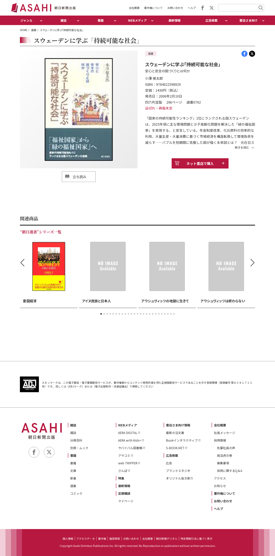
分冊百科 (76, 440)
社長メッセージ (224, 432)
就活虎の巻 (224, 455)
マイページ (125, 501)
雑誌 (73, 425)
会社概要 (134, 8)
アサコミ (124, 455)
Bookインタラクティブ (182, 440)
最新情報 (174, 20)
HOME (24, 30)
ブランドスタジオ (178, 470)
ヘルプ (192, 8)
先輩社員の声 (226, 448)
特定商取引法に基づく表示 (196, 538)
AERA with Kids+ (129, 440)
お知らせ (220, 486)
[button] (101, 314)
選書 (33, 30)
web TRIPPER (127, 463)
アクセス (220, 478)
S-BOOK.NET (175, 448)
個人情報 (68, 538)
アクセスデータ (85, 538)
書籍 (73, 455)
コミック (76, 493)
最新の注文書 (175, 432)
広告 (169, 463)
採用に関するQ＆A (229, 470)
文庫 (73, 470)
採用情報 (220, 440)
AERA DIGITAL (127, 432)
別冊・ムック (79, 448)
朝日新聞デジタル (166, 538)
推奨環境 (114, 538)
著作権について (153, 8)
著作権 (102, 538)
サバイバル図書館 (130, 448)
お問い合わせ (175, 8)
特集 (121, 478)
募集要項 (223, 463)
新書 (73, 478)
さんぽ (122, 470)
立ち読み (79, 176)
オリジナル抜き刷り (179, 478)
